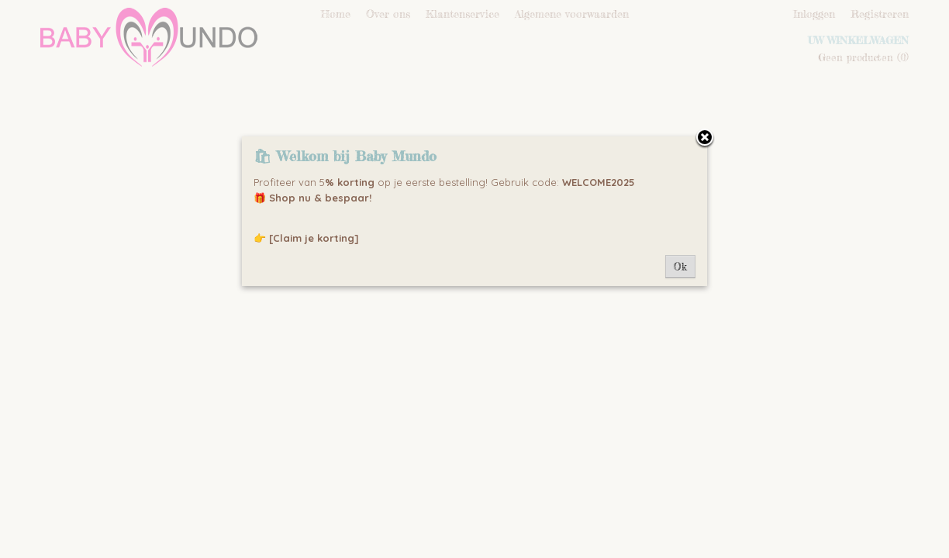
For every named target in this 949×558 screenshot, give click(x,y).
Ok (680, 266)
